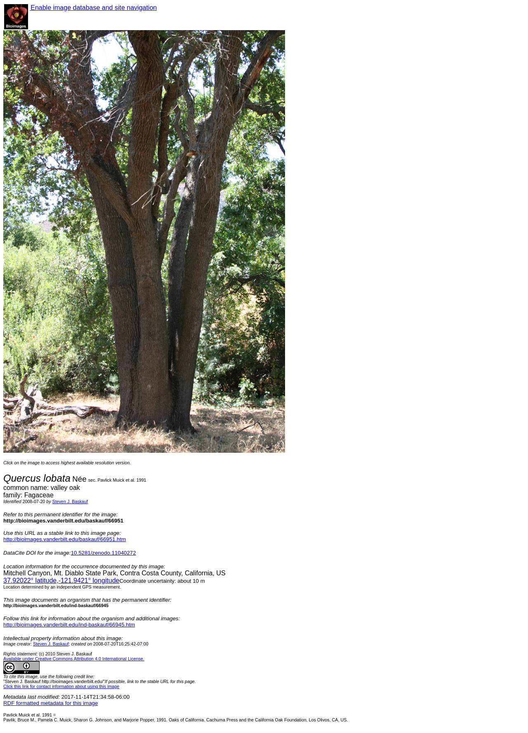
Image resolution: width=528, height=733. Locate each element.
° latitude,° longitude (61, 580)
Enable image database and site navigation (93, 7)
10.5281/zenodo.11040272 (103, 553)
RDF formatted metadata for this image (50, 703)
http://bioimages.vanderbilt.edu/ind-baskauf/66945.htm (69, 625)
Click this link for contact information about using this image (61, 686)
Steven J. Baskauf (70, 501)
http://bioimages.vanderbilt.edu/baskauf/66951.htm (64, 539)
